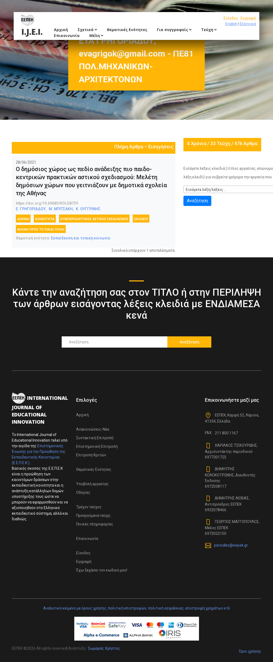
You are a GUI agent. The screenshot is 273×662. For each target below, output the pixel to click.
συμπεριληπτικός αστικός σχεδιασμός (94, 219)
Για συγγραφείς (174, 29)
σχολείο (141, 219)
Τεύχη (209, 29)
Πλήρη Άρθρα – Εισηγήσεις (144, 146)
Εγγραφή (248, 18)
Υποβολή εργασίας (92, 484)
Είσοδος (231, 18)
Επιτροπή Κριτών (91, 455)
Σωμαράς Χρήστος (104, 648)
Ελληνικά (248, 24)
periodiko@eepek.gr (231, 545)
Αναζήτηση (197, 200)
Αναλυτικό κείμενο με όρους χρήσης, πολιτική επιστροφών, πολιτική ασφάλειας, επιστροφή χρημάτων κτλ (136, 608)
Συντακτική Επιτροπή (94, 438)
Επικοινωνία (67, 35)
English (231, 24)
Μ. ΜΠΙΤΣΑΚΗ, (61, 209)
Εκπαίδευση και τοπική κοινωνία (80, 238)
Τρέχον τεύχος (89, 507)
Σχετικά (87, 29)
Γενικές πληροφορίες (94, 524)
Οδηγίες (83, 492)
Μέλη (96, 35)
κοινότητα (44, 219)
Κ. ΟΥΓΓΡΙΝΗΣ (88, 209)
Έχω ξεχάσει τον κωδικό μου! (101, 570)
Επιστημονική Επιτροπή (97, 446)
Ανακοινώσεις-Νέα (92, 429)
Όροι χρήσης (250, 651)
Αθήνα (23, 219)
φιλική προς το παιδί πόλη (40, 229)
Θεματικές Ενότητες (127, 29)
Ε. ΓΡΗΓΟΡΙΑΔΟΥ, (31, 209)
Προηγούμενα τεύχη (93, 515)
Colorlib (74, 654)
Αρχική (61, 29)
